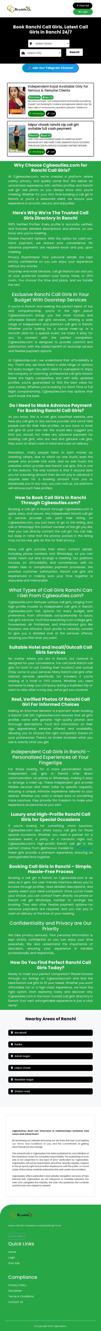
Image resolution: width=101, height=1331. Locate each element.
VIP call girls (83, 848)
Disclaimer (15, 1291)
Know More (16, 1236)
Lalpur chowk (21, 1067)
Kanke (16, 1044)
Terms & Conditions (21, 1296)
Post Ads (14, 1263)
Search (74, 52)
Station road (20, 1091)
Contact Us (15, 1302)
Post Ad (83, 5)
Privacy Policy (17, 1285)
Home (12, 1252)
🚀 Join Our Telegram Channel (50, 68)
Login (83, 11)
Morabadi (18, 1032)
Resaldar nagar (22, 1079)
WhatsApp (36, 113)
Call (51, 113)
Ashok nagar (20, 1056)
